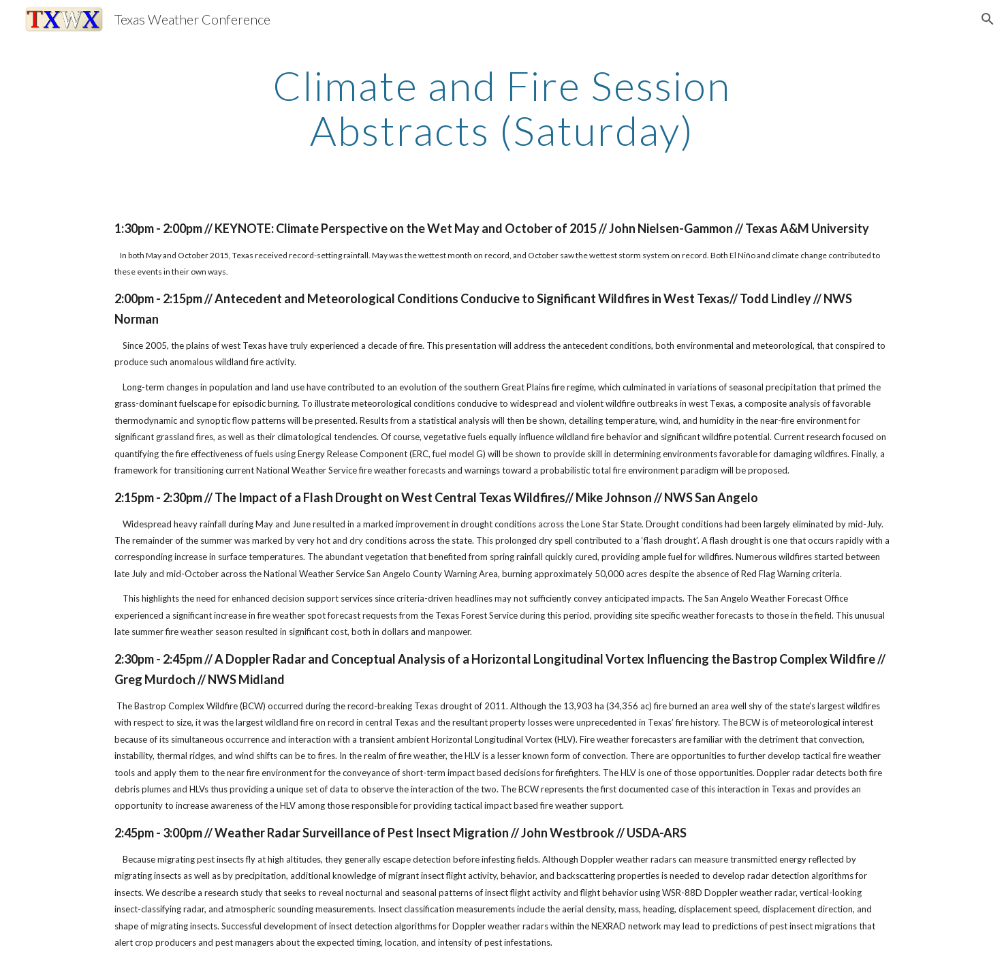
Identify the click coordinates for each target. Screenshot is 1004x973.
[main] (502, 107)
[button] (987, 19)
